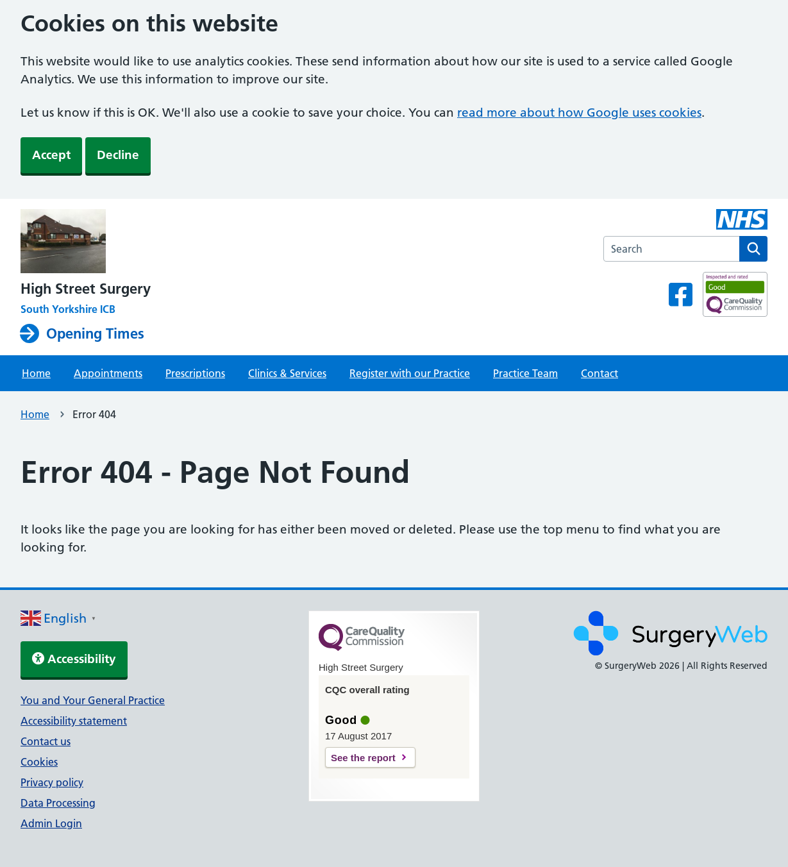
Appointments (108, 373)
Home (36, 373)
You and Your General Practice (93, 700)
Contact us (46, 741)
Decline (118, 154)
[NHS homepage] (86, 242)
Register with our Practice (409, 373)
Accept (51, 154)
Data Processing (58, 802)
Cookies (39, 761)
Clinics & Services (287, 373)
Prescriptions (195, 373)
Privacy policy (52, 782)
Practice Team (525, 373)
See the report (363, 757)
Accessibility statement (74, 720)
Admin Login (51, 823)
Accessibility (74, 659)
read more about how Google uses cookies (579, 112)
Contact (599, 373)
